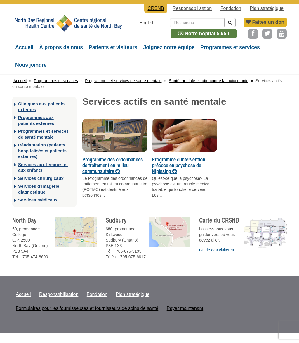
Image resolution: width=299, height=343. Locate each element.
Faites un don (265, 22)
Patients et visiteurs (113, 47)
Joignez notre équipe (168, 47)
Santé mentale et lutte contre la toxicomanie (208, 80)
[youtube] (282, 34)
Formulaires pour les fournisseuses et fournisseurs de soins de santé (87, 308)
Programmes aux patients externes (36, 120)
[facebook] (253, 34)
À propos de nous (61, 47)
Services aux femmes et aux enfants (43, 167)
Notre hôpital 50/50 (203, 33)
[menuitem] (151, 23)
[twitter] (267, 34)
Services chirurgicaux (41, 178)
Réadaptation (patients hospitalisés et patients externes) (42, 150)
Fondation (230, 8)
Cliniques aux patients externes (41, 106)
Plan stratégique (267, 8)
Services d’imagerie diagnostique (38, 189)
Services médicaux (38, 199)
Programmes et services (230, 47)
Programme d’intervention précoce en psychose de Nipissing (178, 165)
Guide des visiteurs (216, 250)
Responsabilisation (192, 8)
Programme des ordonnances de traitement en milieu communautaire (112, 165)
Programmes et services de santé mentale (123, 80)
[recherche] (230, 22)
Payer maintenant (185, 308)
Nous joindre (31, 65)
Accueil (24, 47)
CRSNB (67, 27)
